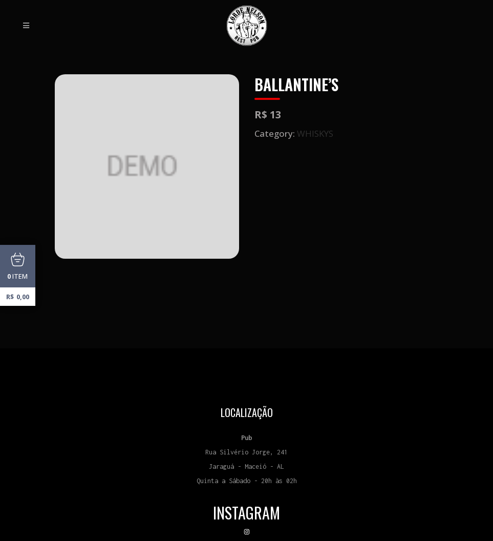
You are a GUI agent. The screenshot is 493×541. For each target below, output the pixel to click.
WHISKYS (315, 133)
